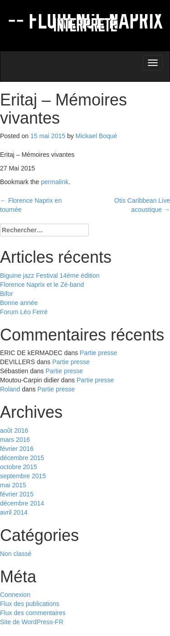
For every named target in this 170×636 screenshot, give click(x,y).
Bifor (6, 293)
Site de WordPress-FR (31, 622)
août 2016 (14, 430)
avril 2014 (14, 512)
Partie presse (98, 352)
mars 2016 (15, 439)
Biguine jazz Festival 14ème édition (49, 275)
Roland (10, 389)
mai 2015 (13, 485)
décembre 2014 (22, 503)
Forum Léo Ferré (24, 311)
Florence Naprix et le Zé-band (42, 284)
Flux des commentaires (33, 612)
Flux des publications (29, 603)
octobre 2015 (18, 467)
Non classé (15, 553)
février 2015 (17, 494)
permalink (54, 181)
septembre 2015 (23, 476)
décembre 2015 (22, 457)
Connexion (15, 594)
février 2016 (17, 448)
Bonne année (19, 302)
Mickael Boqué (96, 136)
